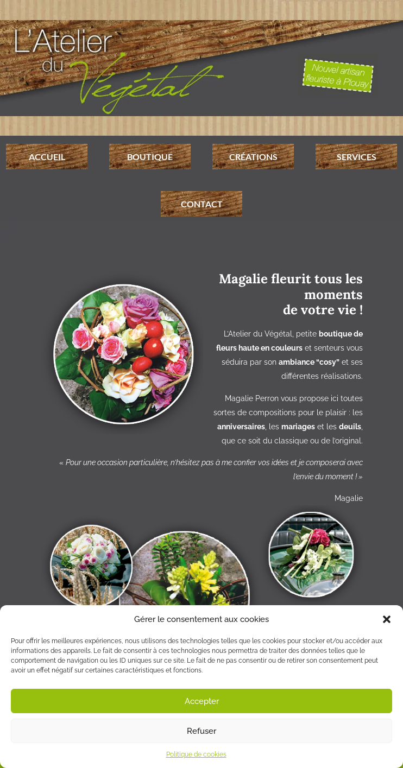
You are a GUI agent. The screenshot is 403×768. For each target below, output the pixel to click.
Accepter (202, 701)
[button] (386, 619)
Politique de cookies (196, 754)
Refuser (201, 731)
